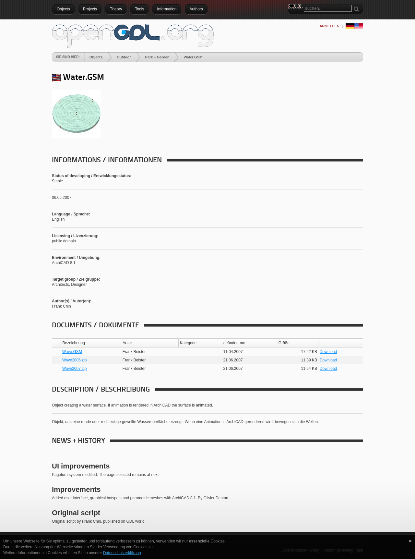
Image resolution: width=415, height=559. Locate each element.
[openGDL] (133, 35)
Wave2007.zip (74, 368)
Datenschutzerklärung (122, 553)
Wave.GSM (72, 351)
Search (293, 18)
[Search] (328, 8)
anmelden (329, 26)
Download (328, 351)
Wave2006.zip (74, 360)
